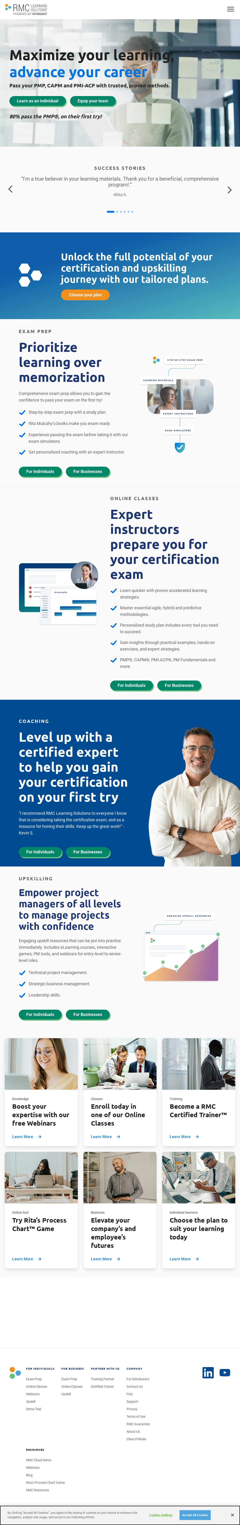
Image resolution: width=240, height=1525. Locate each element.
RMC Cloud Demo (38, 1460)
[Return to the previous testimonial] (10, 189)
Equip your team (93, 100)
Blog (29, 1475)
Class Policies (136, 1439)
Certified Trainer (102, 1386)
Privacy (132, 1409)
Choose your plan (85, 294)
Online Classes (36, 1386)
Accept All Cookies (195, 1515)
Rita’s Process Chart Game (45, 1482)
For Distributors (138, 1379)
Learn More (27, 1137)
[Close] (232, 1515)
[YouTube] (208, 1372)
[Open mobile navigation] (230, 9)
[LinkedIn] (225, 1373)
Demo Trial (33, 1409)
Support (132, 1401)
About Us (133, 1431)
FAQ (130, 1394)
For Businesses (87, 471)
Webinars (33, 1394)
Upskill (30, 1401)
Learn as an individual (37, 100)
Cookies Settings (160, 1515)
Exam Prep (34, 1379)
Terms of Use (136, 1416)
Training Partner (102, 1379)
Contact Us (135, 1386)
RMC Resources (37, 1490)
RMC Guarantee (138, 1424)
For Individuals (40, 471)
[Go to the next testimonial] (229, 189)
